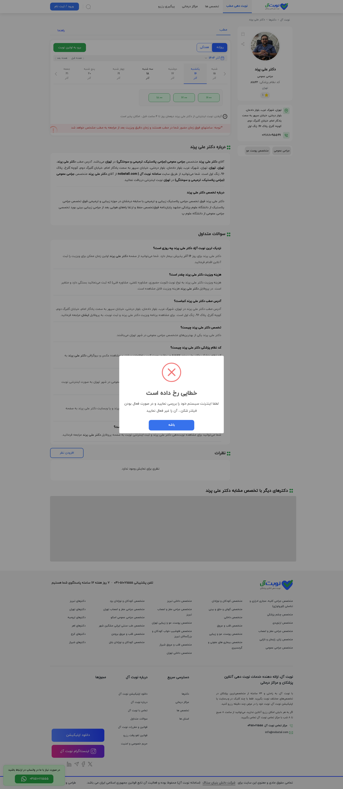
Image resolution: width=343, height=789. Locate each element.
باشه (171, 425)
